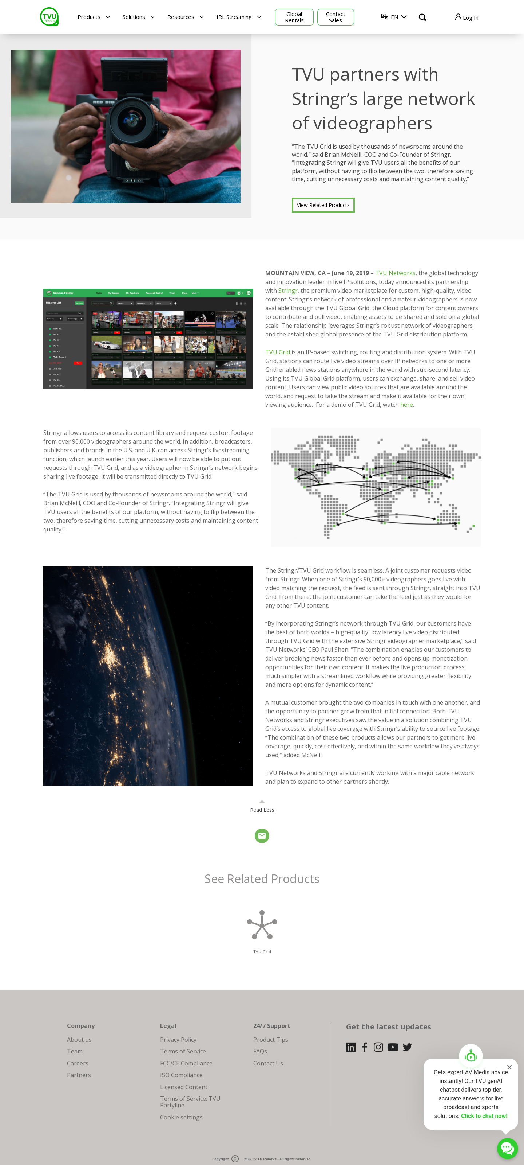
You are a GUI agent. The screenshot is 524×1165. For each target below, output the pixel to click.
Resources (180, 16)
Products (89, 16)
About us (79, 1040)
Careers (77, 1063)
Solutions (134, 16)
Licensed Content (183, 1087)
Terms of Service (183, 1051)
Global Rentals (294, 17)
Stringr (288, 291)
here (406, 405)
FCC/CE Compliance (186, 1063)
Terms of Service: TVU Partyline (190, 1102)
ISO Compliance (181, 1075)
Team (75, 1051)
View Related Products (323, 205)
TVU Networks (395, 273)
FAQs (260, 1051)
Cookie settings (181, 1117)
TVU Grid (277, 352)
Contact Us (268, 1063)
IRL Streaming (234, 16)
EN (394, 16)
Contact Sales (335, 17)
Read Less (262, 809)
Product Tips (270, 1040)
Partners (79, 1075)
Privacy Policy (178, 1040)
